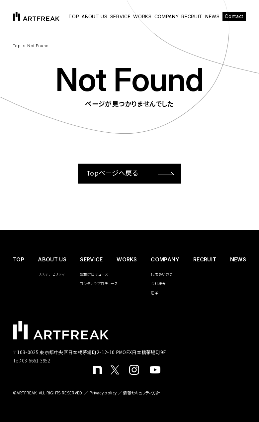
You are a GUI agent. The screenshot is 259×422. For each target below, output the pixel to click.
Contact (234, 16)
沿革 (154, 292)
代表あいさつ (161, 274)
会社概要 (158, 283)
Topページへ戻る (130, 173)
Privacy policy (103, 392)
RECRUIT (192, 16)
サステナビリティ (51, 274)
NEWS (212, 16)
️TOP (18, 259)
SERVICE (120, 16)
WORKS (142, 16)
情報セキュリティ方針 (141, 392)
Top (17, 45)
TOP (73, 16)
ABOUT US (95, 16)
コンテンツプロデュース (99, 283)
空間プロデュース (94, 274)
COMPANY (166, 16)
